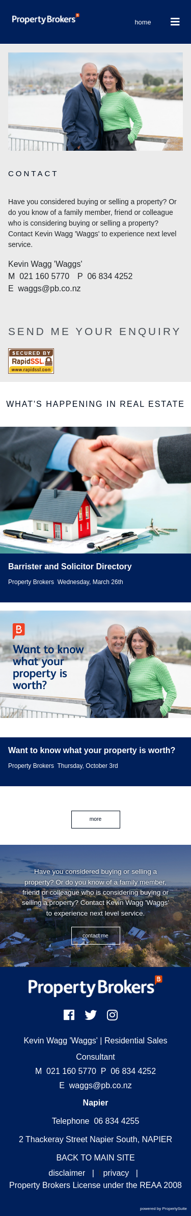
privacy (116, 1173)
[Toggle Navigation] (175, 22)
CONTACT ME (95, 935)
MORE (96, 819)
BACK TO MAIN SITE (95, 1157)
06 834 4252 (128, 1071)
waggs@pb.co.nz (100, 1085)
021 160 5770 (65, 1071)
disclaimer (66, 1173)
